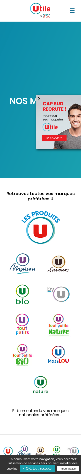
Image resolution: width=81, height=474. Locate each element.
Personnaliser (68, 468)
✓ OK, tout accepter (37, 468)
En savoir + (54, 137)
